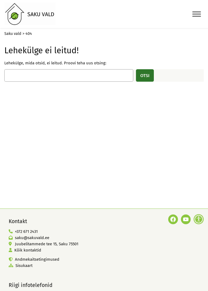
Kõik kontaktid (27, 250)
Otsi (145, 75)
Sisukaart (23, 265)
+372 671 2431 (26, 231)
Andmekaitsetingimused (37, 259)
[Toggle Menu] (196, 13)
